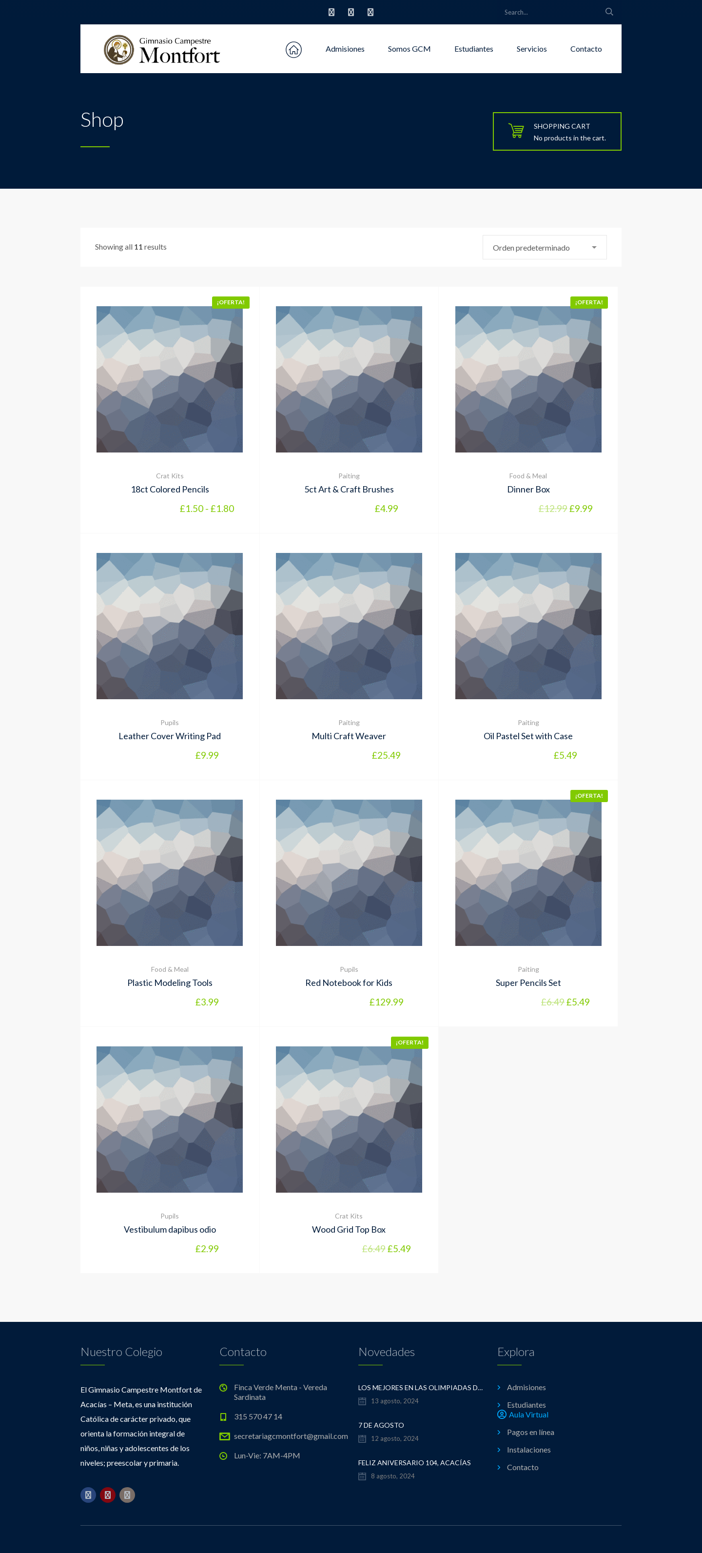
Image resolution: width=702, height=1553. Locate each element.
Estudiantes (473, 48)
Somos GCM (409, 48)
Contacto (586, 48)
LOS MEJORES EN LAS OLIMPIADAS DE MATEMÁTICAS (420, 1387)
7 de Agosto (381, 1425)
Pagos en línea (530, 1431)
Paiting (349, 476)
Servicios (532, 48)
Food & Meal (528, 476)
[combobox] (545, 247)
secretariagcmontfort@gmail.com (291, 1435)
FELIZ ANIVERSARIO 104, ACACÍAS (414, 1462)
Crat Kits (170, 476)
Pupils (169, 722)
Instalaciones (529, 1449)
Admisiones (345, 48)
